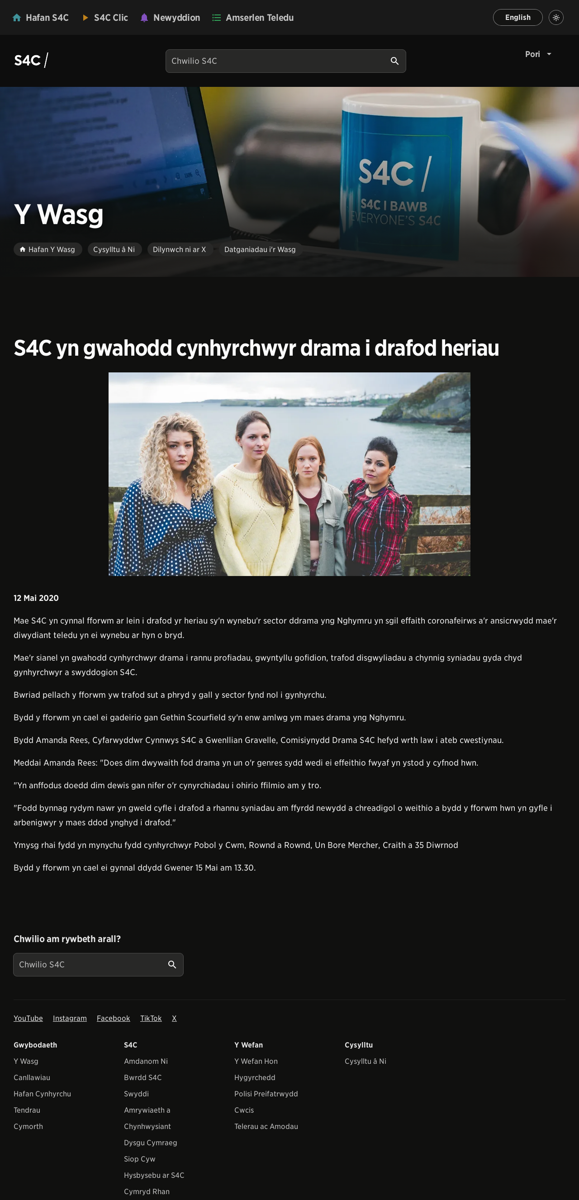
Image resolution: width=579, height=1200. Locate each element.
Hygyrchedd (254, 1077)
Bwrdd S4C (143, 1077)
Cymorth (28, 1126)
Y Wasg (26, 1061)
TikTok (151, 1018)
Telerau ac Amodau (266, 1126)
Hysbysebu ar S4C (154, 1175)
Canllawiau (32, 1077)
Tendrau (27, 1110)
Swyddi (136, 1094)
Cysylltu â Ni (365, 1061)
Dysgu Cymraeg (150, 1142)
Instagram (70, 1018)
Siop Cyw (140, 1159)
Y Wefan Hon (256, 1061)
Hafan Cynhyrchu (42, 1094)
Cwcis (244, 1110)
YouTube (28, 1018)
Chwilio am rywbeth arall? (67, 938)
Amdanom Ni (146, 1061)
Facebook (113, 1018)
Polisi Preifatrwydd (266, 1094)
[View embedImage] (289, 474)
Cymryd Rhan (147, 1191)
